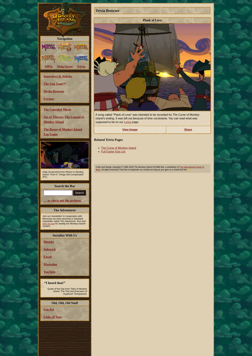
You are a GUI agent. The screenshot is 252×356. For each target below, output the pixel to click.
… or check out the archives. (63, 200)
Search (79, 192)
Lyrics (127, 122)
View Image (130, 129)
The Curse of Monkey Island (118, 147)
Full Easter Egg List (113, 151)
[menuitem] (49, 47)
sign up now (49, 223)
